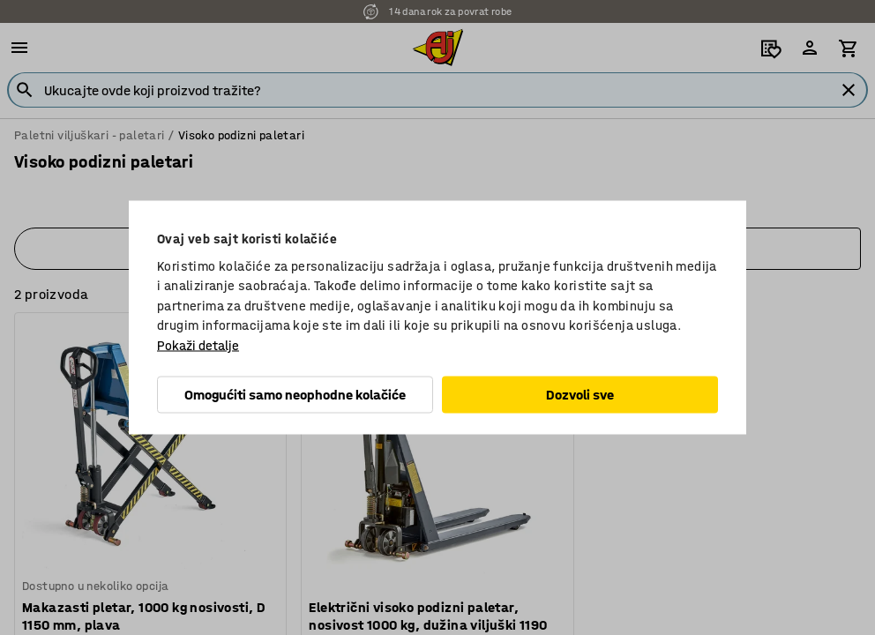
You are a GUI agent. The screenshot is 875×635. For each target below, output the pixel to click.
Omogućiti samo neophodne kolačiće (295, 394)
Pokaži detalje (198, 345)
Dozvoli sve (580, 394)
